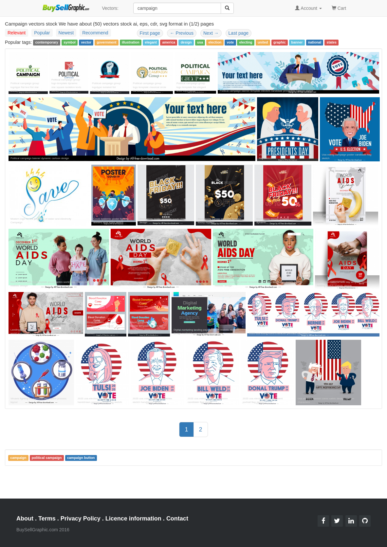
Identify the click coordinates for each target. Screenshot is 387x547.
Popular (42, 32)
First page (150, 33)
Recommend (95, 32)
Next (211, 33)
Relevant (17, 32)
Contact (177, 518)
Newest (66, 32)
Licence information (133, 518)
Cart (339, 8)
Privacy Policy (81, 518)
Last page (239, 33)
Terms (47, 518)
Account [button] (308, 8)
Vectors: (110, 8)
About (24, 518)
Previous (182, 33)
